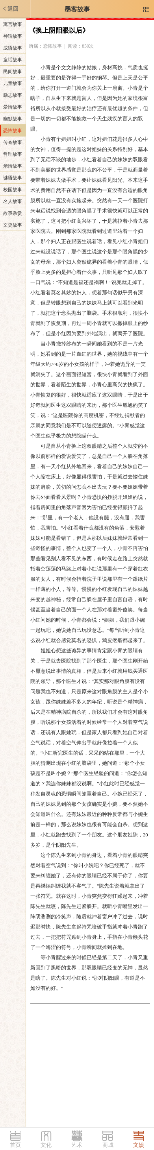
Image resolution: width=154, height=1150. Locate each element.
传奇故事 (12, 142)
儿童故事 (12, 83)
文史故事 (12, 225)
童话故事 (12, 60)
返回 (10, 8)
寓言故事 (12, 24)
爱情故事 (12, 107)
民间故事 (12, 71)
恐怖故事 (12, 130)
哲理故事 (12, 154)
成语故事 (12, 48)
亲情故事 (12, 166)
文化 (46, 1145)
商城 (107, 1145)
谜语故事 (12, 178)
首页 (15, 1145)
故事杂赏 (12, 213)
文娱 (138, 1145)
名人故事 (12, 201)
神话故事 (12, 36)
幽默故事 (12, 119)
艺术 (76, 1145)
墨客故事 (77, 9)
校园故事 (12, 189)
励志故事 (12, 95)
